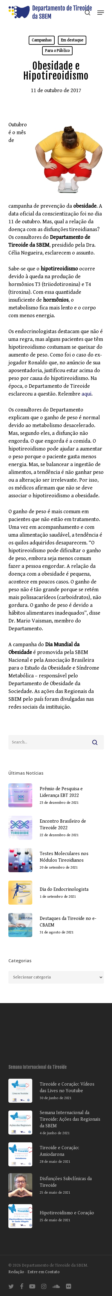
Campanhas (42, 40)
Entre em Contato (43, 1272)
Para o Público (57, 50)
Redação (16, 1272)
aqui (86, 394)
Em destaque (72, 40)
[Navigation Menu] (100, 13)
